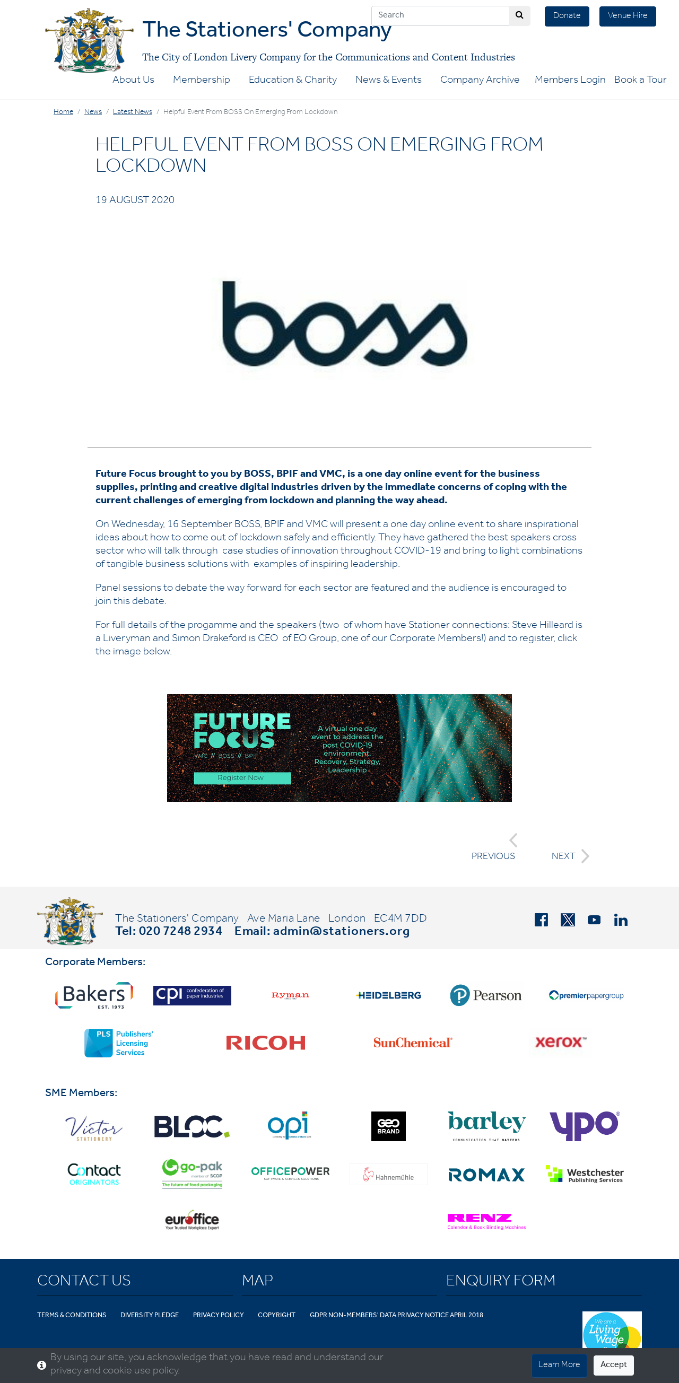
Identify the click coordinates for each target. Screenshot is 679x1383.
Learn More (559, 1365)
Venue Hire (628, 16)
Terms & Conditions (72, 1315)
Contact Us (84, 1283)
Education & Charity (293, 81)
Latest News (132, 113)
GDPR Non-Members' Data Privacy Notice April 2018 (396, 1315)
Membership (201, 81)
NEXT (568, 856)
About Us (133, 81)
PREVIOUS (495, 847)
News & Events (388, 81)
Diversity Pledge (149, 1315)
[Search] (440, 16)
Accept (613, 1365)
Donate (567, 16)
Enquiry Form (500, 1283)
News (93, 113)
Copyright (276, 1315)
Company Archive (480, 81)
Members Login (570, 81)
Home (63, 113)
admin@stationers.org (341, 932)
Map (257, 1283)
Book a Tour (640, 81)
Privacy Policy (218, 1315)
